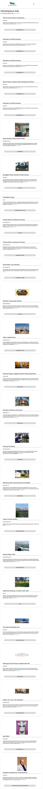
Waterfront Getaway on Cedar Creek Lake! (16, 590)
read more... (18, 23)
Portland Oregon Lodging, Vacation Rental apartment (19, 373)
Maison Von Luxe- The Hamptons (13, 700)
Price (12, 13)
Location (9, 13)
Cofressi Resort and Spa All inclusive (14, 219)
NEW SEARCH (17, 13)
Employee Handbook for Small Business (15, 772)
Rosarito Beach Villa (9, 554)
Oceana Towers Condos (10, 519)
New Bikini (6, 736)
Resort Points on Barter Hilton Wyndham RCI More (18, 82)
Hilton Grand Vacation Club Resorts (13, 18)
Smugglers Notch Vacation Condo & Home (16, 174)
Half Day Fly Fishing (9, 446)
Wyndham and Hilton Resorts (12, 39)
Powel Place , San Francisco (11, 264)
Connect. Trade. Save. (12, 4)
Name (5, 13)
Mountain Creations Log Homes (12, 410)
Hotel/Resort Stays (8, 197)
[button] (33, 4)
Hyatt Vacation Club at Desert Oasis (14, 138)
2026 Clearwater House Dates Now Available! (16, 482)
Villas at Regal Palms (9, 337)
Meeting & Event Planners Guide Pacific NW (16, 663)
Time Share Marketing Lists (11, 627)
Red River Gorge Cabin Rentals (12, 301)
